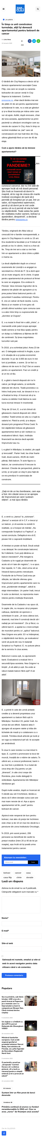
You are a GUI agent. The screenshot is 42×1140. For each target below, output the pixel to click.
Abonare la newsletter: (15, 857)
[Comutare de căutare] (37, 9)
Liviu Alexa (7, 39)
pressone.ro (7, 100)
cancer (18, 873)
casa (28, 873)
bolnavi (6, 873)
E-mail (5, 931)
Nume (5, 918)
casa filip (7, 877)
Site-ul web (7, 943)
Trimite (33, 862)
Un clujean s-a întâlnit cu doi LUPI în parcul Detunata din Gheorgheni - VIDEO (13, 1025)
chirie (19, 877)
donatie (29, 877)
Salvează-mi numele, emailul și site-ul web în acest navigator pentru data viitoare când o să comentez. (21, 963)
